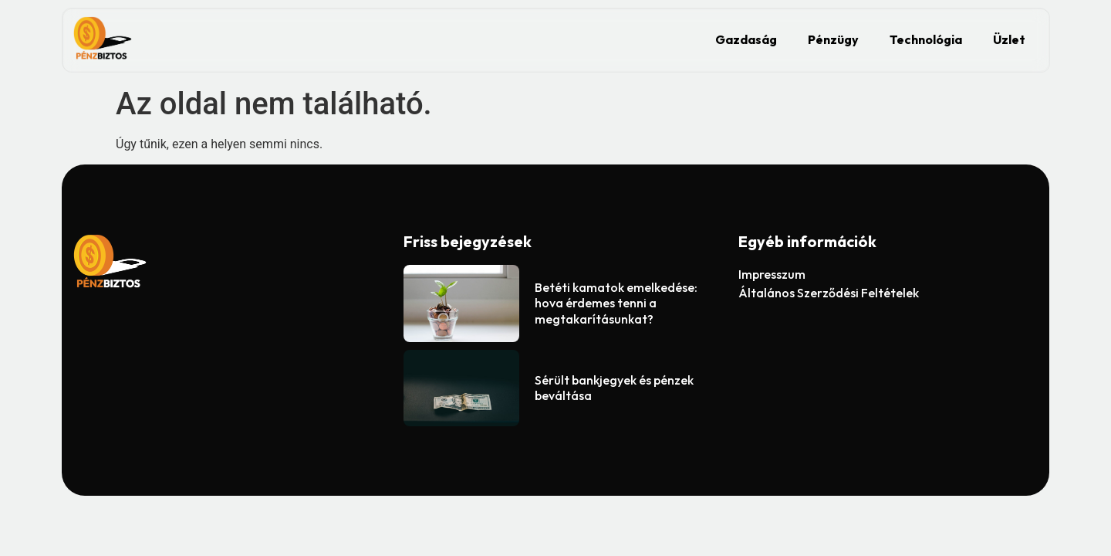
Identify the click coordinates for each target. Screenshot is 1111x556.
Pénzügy (833, 39)
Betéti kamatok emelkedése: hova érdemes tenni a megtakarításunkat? (616, 303)
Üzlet (1009, 39)
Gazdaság (746, 39)
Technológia (926, 39)
